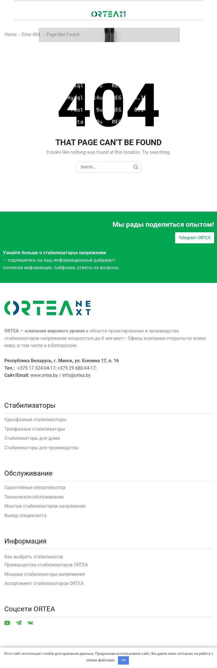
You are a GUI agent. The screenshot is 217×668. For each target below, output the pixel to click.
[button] (194, 237)
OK (123, 660)
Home (11, 34)
